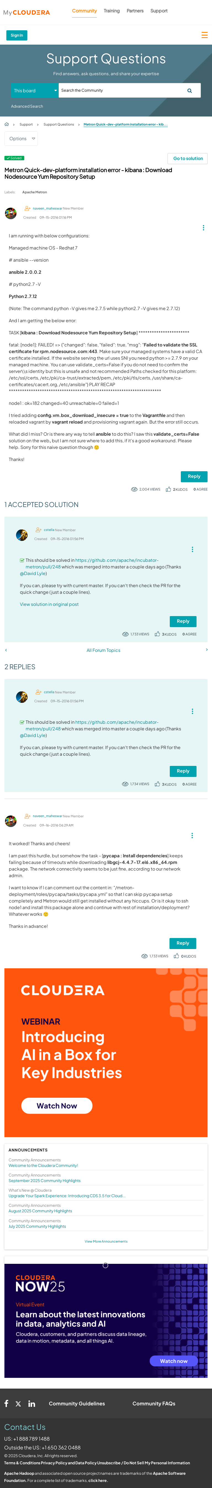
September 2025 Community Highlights (45, 1180)
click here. (98, 1480)
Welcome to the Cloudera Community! (43, 1165)
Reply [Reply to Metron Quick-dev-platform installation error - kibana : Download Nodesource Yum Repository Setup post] (194, 476)
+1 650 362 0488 (61, 1447)
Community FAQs (153, 1403)
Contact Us (25, 1427)
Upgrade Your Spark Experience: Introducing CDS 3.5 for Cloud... (67, 1195)
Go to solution (188, 158)
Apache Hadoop (19, 1473)
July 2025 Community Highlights (37, 1226)
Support (159, 10)
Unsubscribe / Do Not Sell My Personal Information (143, 1462)
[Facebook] (6, 1403)
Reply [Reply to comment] (183, 621)
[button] (201, 226)
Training (112, 10)
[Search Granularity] (34, 90)
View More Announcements (106, 1241)
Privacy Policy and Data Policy (69, 1462)
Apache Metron (34, 192)
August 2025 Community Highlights (40, 1210)
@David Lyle (33, 573)
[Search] (130, 90)
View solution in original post (49, 604)
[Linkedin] (31, 1403)
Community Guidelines (77, 1403)
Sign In (17, 34)
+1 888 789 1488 (31, 1438)
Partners (135, 10)
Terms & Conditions (22, 1462)
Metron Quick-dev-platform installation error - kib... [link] (126, 124)
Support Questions (59, 124)
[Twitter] (18, 1403)
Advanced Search (27, 106)
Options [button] (17, 138)
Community (84, 10)
